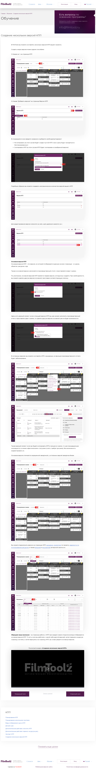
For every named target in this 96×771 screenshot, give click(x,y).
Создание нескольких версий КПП (16, 737)
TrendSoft (18, 767)
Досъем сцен (10, 725)
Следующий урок (75, 694)
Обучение (9, 13)
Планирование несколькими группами (17, 720)
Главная (3, 13)
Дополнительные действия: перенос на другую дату (22, 731)
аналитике (57, 545)
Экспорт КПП (10, 734)
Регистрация (64, 4)
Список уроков (47, 693)
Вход (76, 4)
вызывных (49, 545)
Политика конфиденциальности (77, 767)
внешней (38, 547)
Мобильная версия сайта (43, 767)
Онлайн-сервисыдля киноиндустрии (17, 761)
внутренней (46, 547)
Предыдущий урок (20, 694)
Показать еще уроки (48, 747)
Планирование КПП (12, 717)
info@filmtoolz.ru (69, 27)
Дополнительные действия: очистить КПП (19, 728)
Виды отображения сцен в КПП (15, 723)
